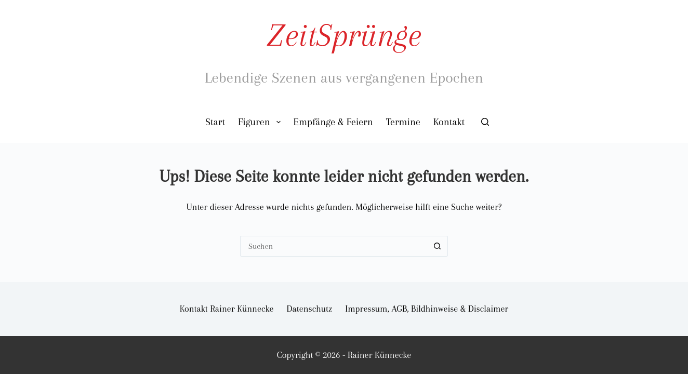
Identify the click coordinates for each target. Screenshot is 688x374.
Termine (403, 122)
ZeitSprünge (344, 35)
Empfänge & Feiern (333, 122)
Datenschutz (310, 308)
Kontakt (449, 122)
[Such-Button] (437, 246)
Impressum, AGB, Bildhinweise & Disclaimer (426, 308)
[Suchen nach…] (333, 246)
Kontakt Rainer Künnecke (227, 308)
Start (215, 122)
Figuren (261, 122)
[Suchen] (485, 122)
